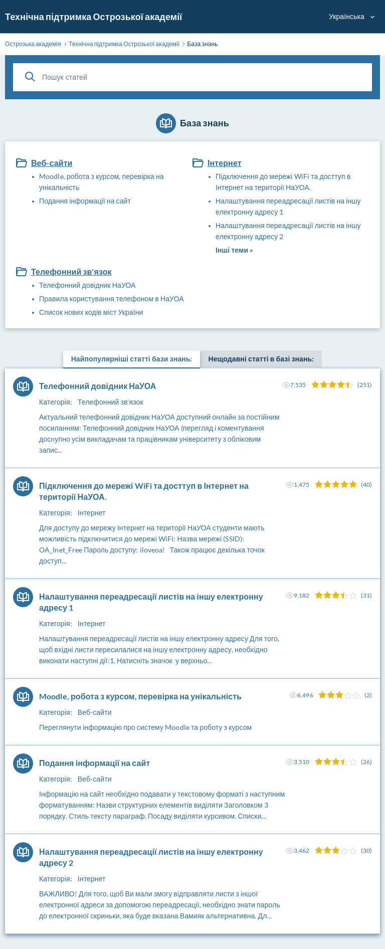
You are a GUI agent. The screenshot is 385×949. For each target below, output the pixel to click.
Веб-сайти (52, 162)
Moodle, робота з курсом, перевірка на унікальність (101, 182)
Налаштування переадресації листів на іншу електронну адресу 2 (288, 231)
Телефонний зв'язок (71, 271)
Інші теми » (234, 250)
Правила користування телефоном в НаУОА (111, 298)
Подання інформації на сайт (85, 201)
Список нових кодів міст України (91, 312)
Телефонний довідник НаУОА (87, 285)
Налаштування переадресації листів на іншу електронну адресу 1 (288, 206)
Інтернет (225, 162)
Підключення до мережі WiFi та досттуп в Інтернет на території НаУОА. (283, 182)
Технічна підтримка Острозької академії (93, 16)
